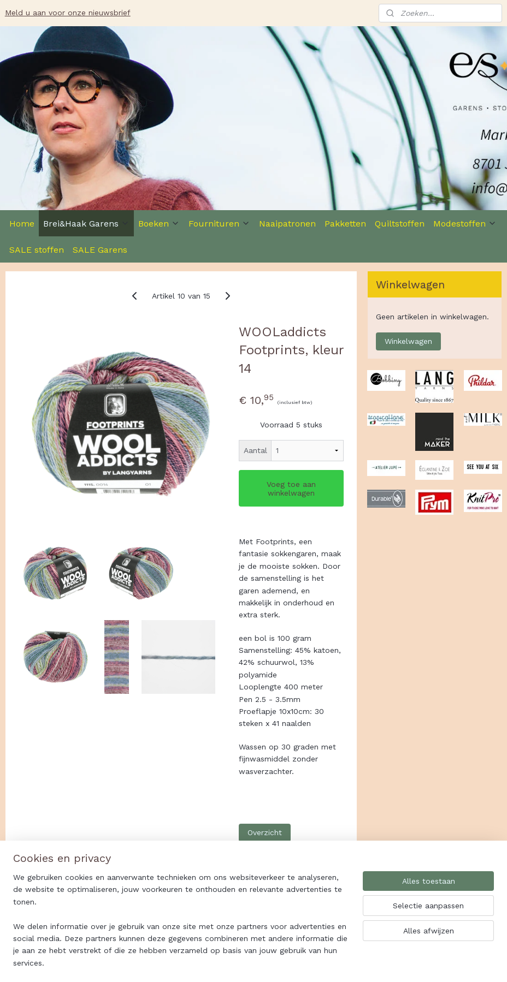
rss (308, 962)
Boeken (159, 223)
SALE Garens (100, 250)
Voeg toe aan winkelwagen (291, 488)
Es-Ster (25, 895)
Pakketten (345, 223)
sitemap (285, 962)
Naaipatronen (287, 223)
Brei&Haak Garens (86, 223)
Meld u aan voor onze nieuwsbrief (68, 12)
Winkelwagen (408, 341)
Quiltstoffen (400, 223)
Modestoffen (465, 223)
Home (21, 223)
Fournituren (219, 223)
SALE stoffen (36, 250)
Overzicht (264, 832)
